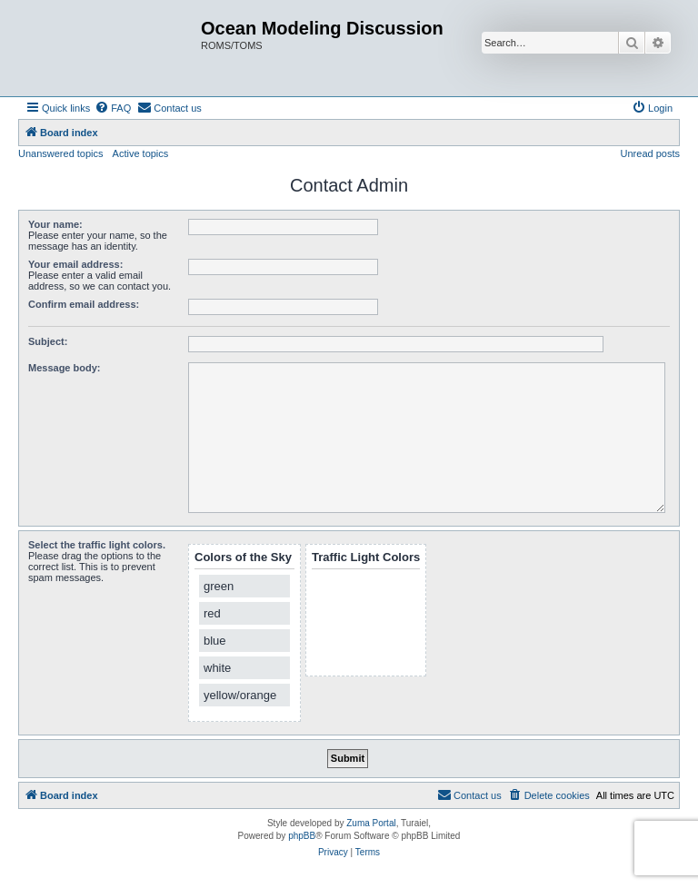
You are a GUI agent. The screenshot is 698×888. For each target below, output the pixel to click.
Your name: (55, 224)
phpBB (301, 836)
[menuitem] (113, 108)
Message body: (64, 367)
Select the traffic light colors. (96, 544)
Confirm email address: (83, 304)
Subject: (47, 341)
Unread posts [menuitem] (650, 153)
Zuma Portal (370, 823)
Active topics (141, 153)
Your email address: (75, 264)
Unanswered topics (61, 153)
